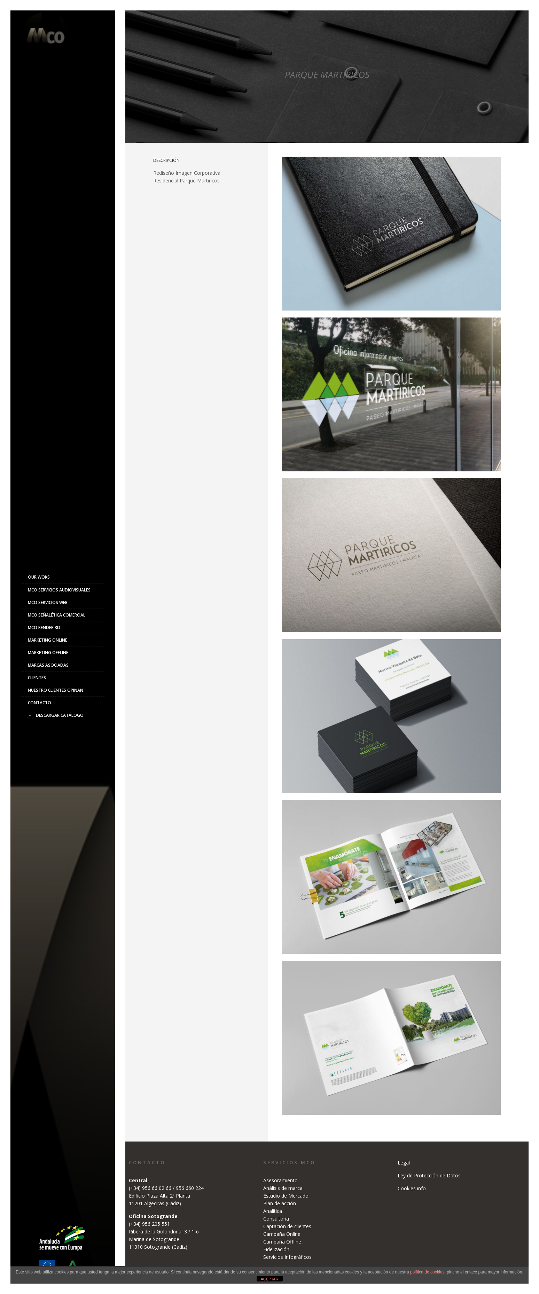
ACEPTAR (269, 1279)
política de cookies (427, 1272)
